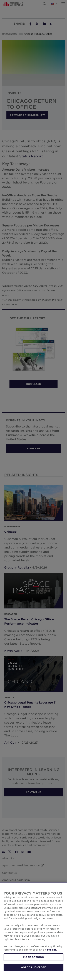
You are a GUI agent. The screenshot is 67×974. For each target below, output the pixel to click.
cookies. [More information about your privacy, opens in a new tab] (52, 949)
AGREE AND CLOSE (33, 967)
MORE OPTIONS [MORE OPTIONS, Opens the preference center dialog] (33, 957)
